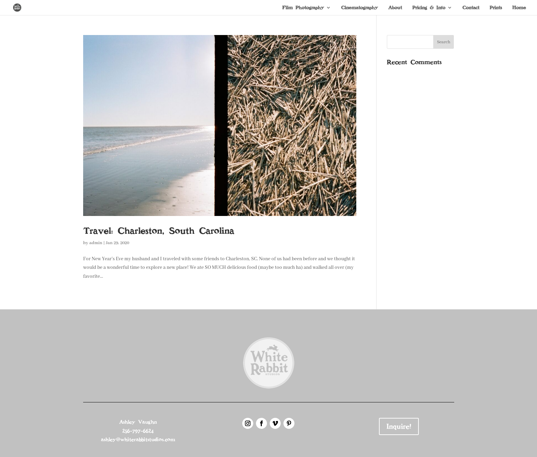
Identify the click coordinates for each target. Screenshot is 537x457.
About (395, 8)
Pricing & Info (428, 8)
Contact (470, 8)
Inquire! (399, 426)
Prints (496, 8)
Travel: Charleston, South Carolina (158, 231)
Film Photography (303, 8)
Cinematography (359, 8)
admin (95, 243)
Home (519, 8)
